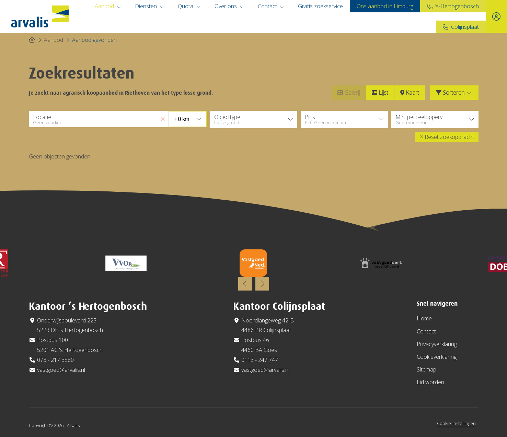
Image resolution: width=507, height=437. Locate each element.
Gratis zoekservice (320, 6)
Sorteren (454, 92)
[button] (447, 136)
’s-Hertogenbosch (457, 6)
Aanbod (108, 6)
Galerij (348, 92)
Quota (189, 6)
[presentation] (245, 283)
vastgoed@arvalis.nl (61, 369)
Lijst (380, 92)
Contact (271, 6)
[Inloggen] (496, 16)
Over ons (229, 6)
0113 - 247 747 (259, 359)
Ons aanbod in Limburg (385, 6)
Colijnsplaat (465, 27)
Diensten (149, 6)
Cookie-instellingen (456, 422)
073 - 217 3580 (55, 359)
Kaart (409, 92)
